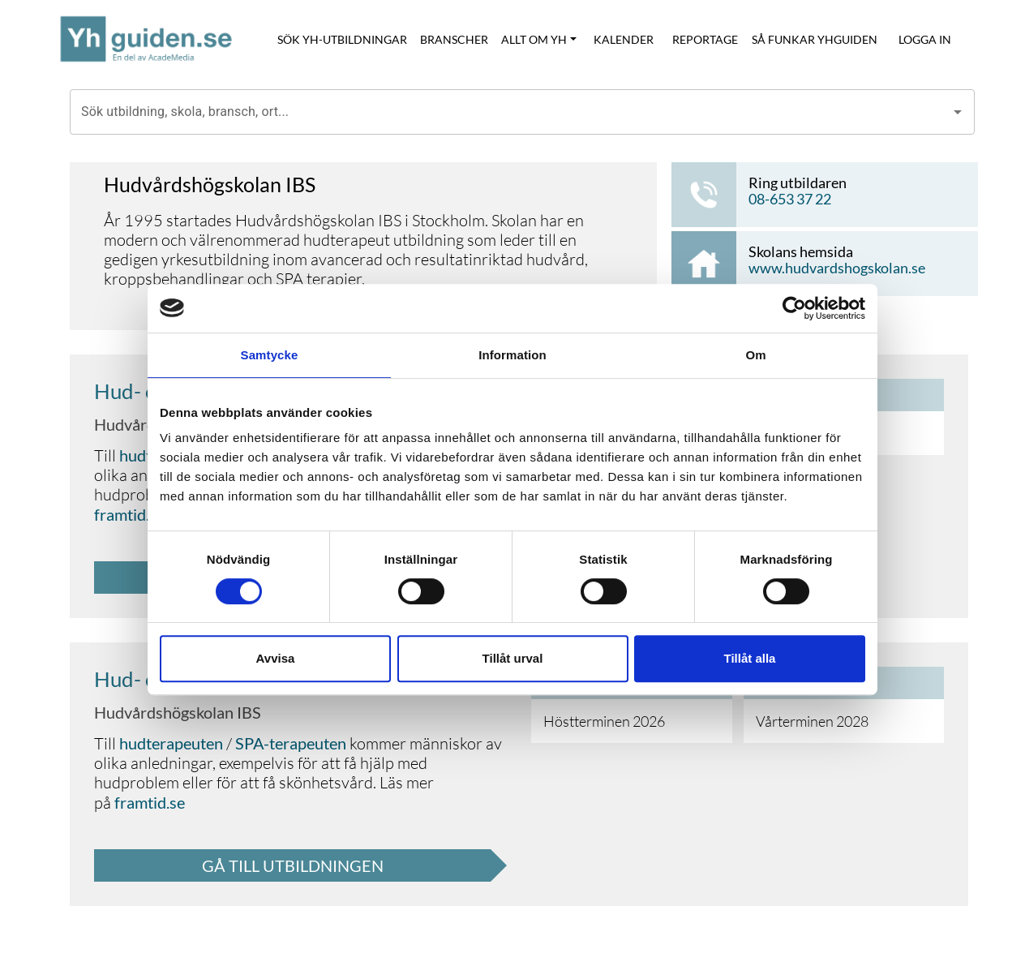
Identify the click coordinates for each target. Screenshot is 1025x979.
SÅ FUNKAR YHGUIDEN (814, 39)
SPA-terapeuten (290, 743)
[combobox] (510, 112)
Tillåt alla (750, 658)
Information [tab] (512, 355)
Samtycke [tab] (269, 355)
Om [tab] (755, 355)
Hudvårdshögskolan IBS (177, 712)
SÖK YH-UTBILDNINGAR (342, 39)
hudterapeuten (171, 743)
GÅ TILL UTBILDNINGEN (293, 865)
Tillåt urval (512, 658)
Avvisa (275, 658)
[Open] (957, 112)
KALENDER (624, 39)
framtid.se (129, 514)
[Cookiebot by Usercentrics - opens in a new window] (794, 308)
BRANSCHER (454, 39)
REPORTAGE (705, 39)
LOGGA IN (924, 39)
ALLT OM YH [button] (534, 39)
